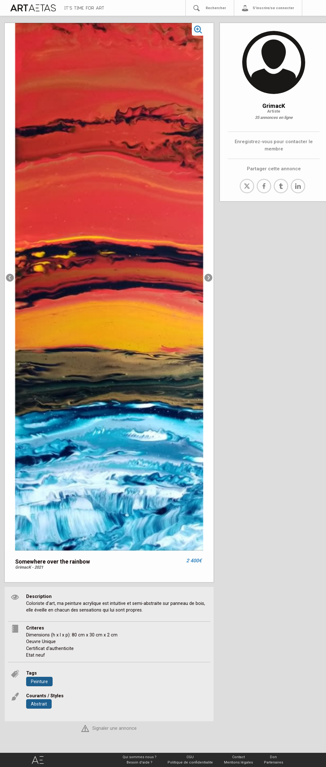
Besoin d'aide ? (139, 762)
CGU (190, 757)
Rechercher (216, 8)
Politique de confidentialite (190, 762)
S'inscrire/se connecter (273, 8)
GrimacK (273, 105)
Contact (238, 757)
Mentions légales (238, 762)
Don (273, 757)
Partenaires (273, 762)
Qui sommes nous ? (140, 757)
